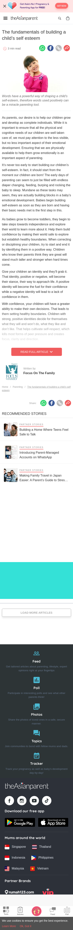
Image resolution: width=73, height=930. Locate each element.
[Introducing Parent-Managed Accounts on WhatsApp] (36, 452)
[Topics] (36, 737)
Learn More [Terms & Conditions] (9, 926)
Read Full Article (36, 351)
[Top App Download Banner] (36, 6)
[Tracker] (36, 762)
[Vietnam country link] (39, 868)
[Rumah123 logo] (19, 893)
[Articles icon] (20, 912)
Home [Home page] (5, 387)
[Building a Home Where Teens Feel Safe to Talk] (36, 429)
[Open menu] (5, 18)
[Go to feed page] (24, 18)
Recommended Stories (24, 414)
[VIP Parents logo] (48, 893)
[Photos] (36, 713)
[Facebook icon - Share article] (50, 48)
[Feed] (36, 660)
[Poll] (36, 686)
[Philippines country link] (42, 858)
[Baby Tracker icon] (37, 911)
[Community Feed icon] (53, 912)
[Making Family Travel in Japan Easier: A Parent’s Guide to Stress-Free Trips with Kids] (36, 475)
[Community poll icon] (67, 912)
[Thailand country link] (41, 847)
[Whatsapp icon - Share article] (42, 48)
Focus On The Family (39, 373)
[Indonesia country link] (15, 858)
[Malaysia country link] (14, 868)
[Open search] (59, 18)
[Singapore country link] (15, 847)
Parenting (18, 387)
